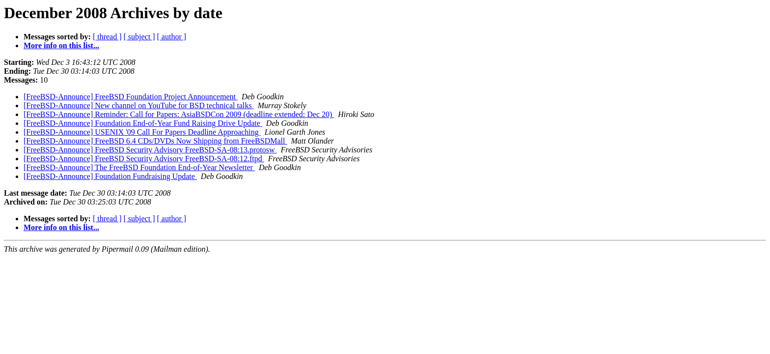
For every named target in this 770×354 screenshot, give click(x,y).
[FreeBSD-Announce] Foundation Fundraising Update (110, 176)
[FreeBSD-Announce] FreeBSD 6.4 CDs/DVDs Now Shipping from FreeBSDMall (155, 141)
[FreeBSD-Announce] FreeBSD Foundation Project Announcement (131, 96)
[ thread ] (107, 36)
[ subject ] (139, 36)
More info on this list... (61, 45)
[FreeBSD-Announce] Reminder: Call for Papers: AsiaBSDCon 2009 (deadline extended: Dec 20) (179, 114)
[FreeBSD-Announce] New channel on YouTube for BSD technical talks (139, 105)
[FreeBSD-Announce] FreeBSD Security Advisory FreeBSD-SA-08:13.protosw (150, 150)
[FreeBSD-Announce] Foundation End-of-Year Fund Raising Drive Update (143, 123)
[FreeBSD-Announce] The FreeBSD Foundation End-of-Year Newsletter (139, 167)
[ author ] (172, 36)
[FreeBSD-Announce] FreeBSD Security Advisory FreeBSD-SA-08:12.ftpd (144, 158)
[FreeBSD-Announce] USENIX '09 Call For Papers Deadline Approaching (142, 132)
